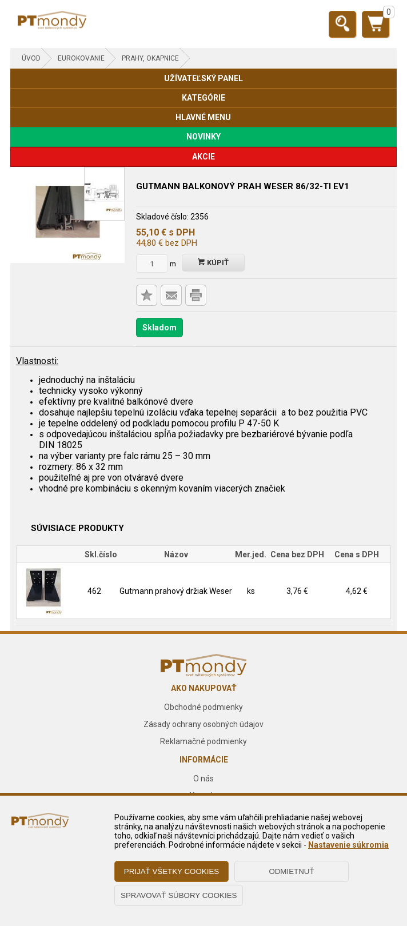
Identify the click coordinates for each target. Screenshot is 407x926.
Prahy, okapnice (150, 58)
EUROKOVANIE (81, 58)
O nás (203, 778)
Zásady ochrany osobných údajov (203, 724)
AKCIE (203, 156)
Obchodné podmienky (203, 707)
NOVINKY (203, 136)
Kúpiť (213, 262)
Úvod (31, 58)
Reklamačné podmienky (203, 741)
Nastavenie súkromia (348, 844)
